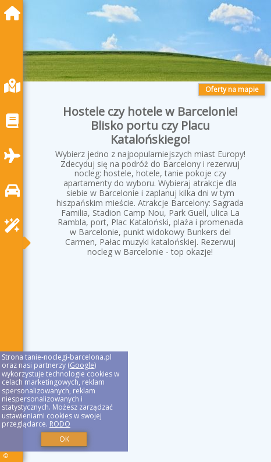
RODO (59, 424)
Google (82, 365)
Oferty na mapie (232, 89)
